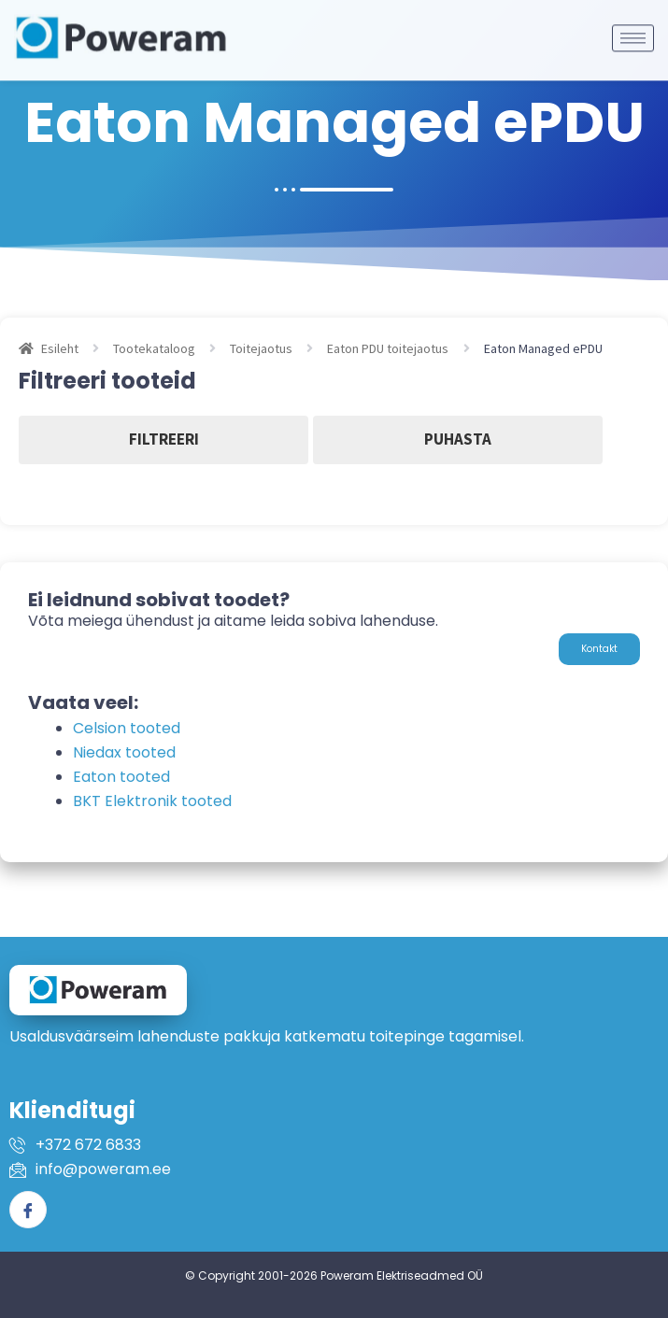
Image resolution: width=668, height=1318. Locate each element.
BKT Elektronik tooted (152, 801)
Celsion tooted (126, 728)
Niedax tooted (124, 752)
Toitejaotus (261, 348)
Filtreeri (164, 439)
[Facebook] (28, 1209)
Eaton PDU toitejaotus (387, 348)
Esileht (59, 348)
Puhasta (457, 439)
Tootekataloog (154, 348)
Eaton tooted (121, 776)
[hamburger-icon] (633, 24)
